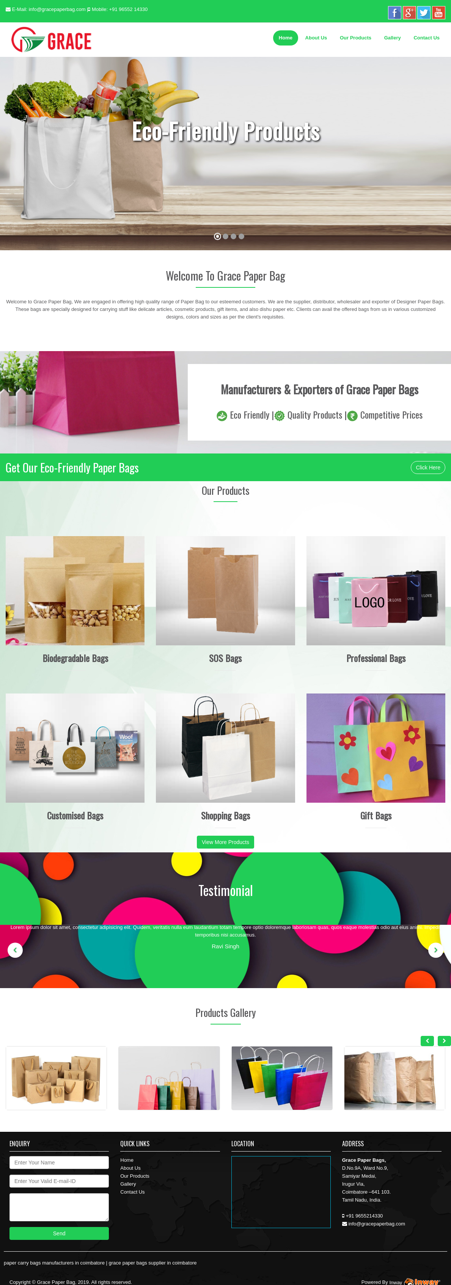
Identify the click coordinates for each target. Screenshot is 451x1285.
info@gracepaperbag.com (57, 9)
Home (285, 38)
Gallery (392, 38)
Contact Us (426, 38)
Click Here (428, 467)
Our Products (355, 38)
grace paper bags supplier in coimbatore (153, 1263)
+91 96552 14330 (128, 9)
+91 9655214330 (364, 1216)
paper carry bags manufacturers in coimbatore (54, 1263)
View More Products (225, 842)
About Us (316, 38)
